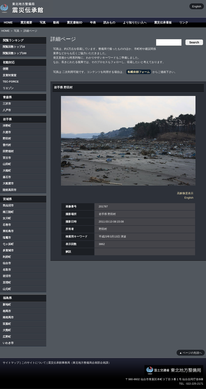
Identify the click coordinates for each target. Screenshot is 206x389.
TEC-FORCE (11, 81)
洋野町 (7, 125)
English (196, 6)
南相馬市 (8, 317)
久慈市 (7, 132)
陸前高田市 (9, 189)
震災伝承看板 (163, 22)
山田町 (7, 164)
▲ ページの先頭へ (190, 352)
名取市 (7, 269)
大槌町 (7, 170)
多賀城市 (8, 250)
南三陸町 (8, 211)
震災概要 (26, 22)
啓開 (5, 68)
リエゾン (8, 88)
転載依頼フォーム (139, 71)
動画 (56, 22)
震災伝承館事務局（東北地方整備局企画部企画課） (79, 362)
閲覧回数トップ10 (14, 46)
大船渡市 (8, 183)
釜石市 (7, 177)
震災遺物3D (74, 22)
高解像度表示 (185, 193)
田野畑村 (8, 151)
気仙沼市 (8, 205)
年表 (93, 22)
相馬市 (7, 311)
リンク (183, 22)
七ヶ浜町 (8, 244)
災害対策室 (9, 75)
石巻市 (7, 224)
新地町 (7, 304)
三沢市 (7, 103)
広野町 (7, 336)
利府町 (7, 256)
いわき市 (8, 342)
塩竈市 (7, 237)
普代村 (7, 145)
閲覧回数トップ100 (14, 53)
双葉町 (7, 323)
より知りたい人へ (135, 22)
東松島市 (8, 231)
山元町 (7, 289)
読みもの (109, 22)
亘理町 (7, 282)
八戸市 (7, 110)
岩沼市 (7, 276)
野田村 (7, 138)
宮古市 (7, 157)
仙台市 (7, 263)
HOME (8, 22)
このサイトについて (33, 362)
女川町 (7, 218)
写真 (43, 22)
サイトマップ (11, 362)
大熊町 (7, 330)
